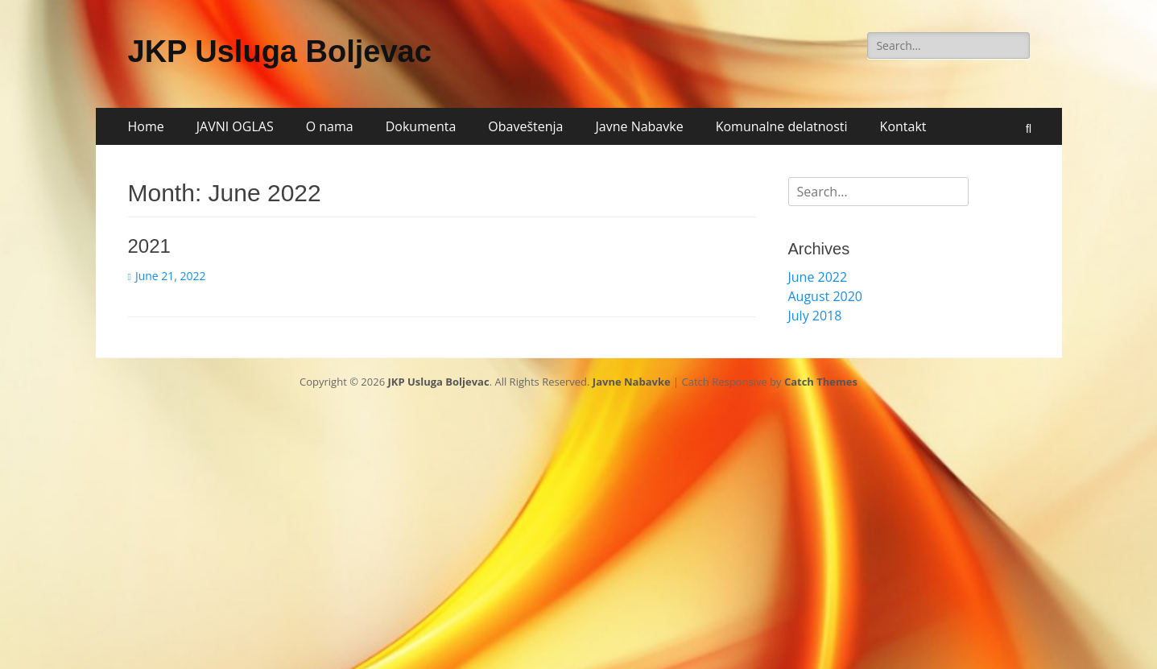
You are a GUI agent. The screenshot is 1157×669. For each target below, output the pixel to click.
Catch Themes (820, 381)
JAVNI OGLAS (235, 126)
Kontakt (903, 126)
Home (146, 126)
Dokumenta (421, 126)
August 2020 (825, 296)
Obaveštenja (525, 126)
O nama (329, 126)
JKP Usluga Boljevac (280, 51)
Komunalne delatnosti (782, 126)
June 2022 (818, 277)
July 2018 (815, 315)
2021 (149, 246)
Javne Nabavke (640, 126)
